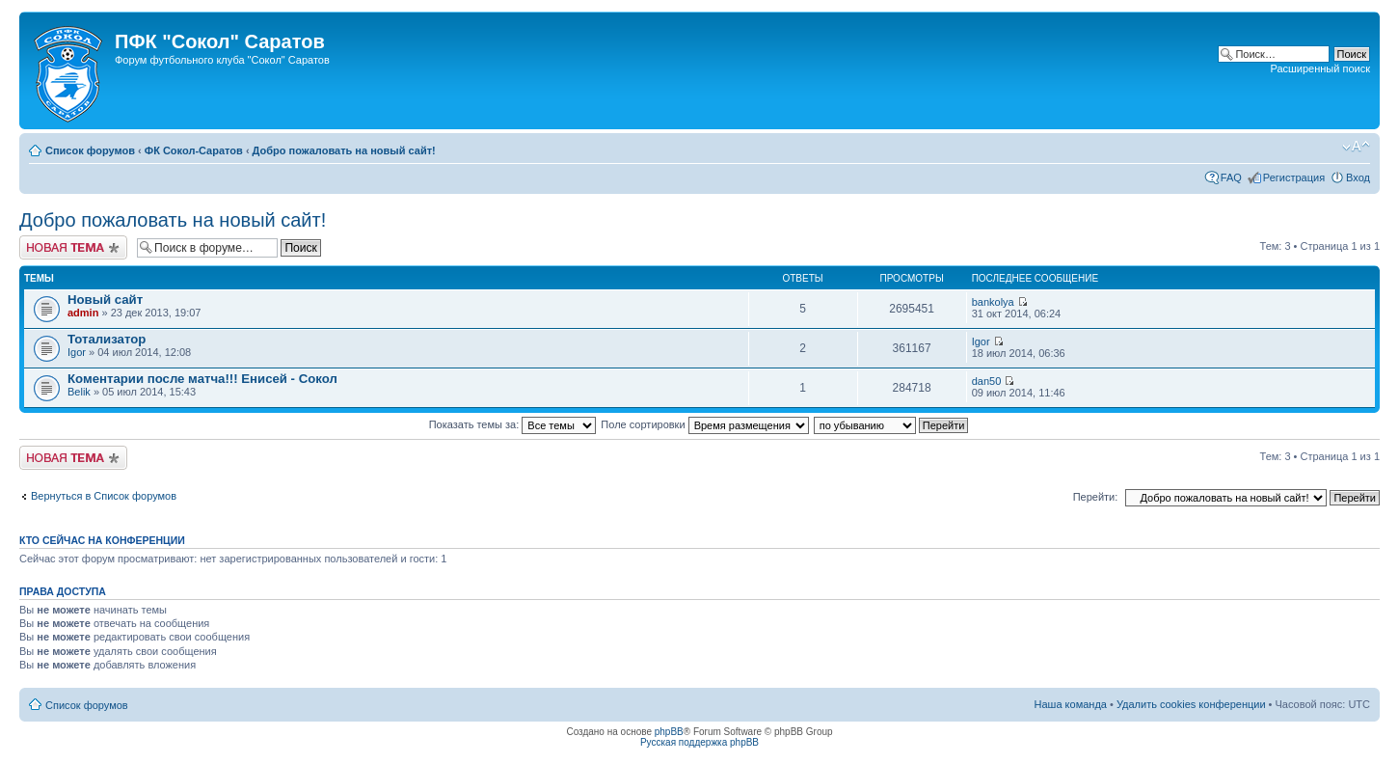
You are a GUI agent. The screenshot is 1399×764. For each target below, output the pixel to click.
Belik (79, 391)
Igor (76, 352)
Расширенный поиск (1320, 68)
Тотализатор (106, 339)
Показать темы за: (513, 424)
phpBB (669, 731)
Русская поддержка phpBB (699, 742)
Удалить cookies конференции (1191, 704)
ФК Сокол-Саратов (194, 150)
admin (82, 312)
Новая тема (73, 247)
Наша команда (1071, 704)
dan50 (987, 381)
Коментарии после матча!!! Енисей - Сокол (202, 378)
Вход (1358, 177)
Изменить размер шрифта (1356, 146)
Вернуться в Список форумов (103, 496)
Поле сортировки (704, 424)
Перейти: (1095, 497)
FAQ (1231, 177)
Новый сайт (105, 299)
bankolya (993, 302)
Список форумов (90, 150)
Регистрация (1294, 177)
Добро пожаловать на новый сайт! (344, 150)
